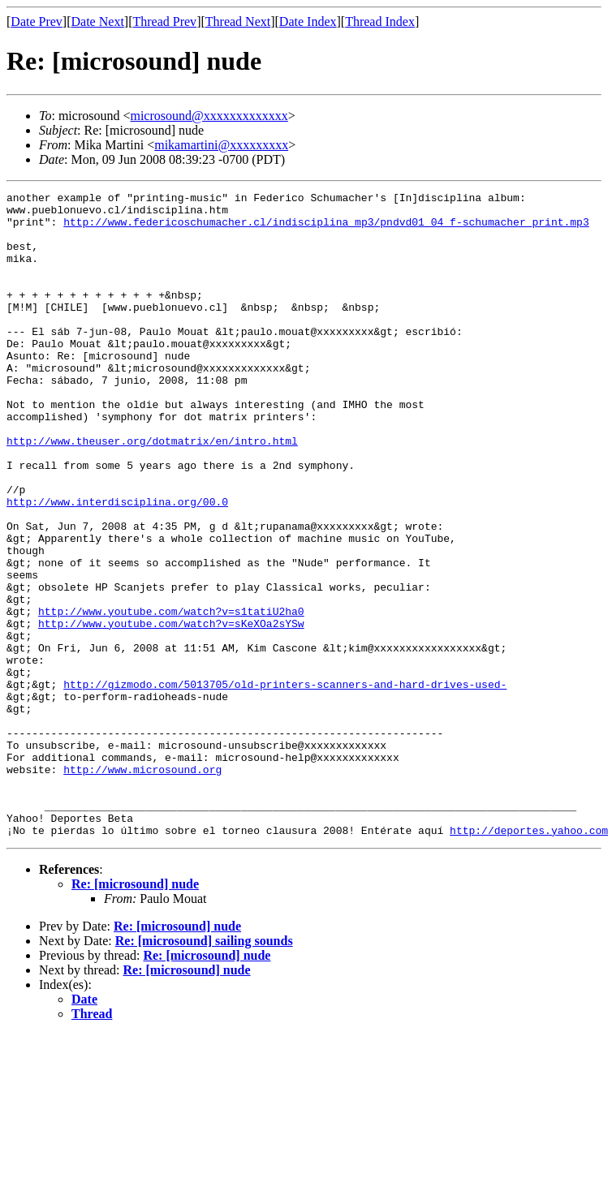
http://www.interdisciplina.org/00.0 (117, 564)
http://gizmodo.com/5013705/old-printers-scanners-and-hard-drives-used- (285, 783)
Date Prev (37, 21)
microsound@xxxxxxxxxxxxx (208, 116)
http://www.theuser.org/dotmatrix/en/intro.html (152, 491)
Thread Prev (164, 21)
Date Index (308, 21)
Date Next (97, 21)
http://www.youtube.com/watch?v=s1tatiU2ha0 (171, 696)
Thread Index (380, 21)
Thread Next (237, 21)
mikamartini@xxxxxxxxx (221, 145)
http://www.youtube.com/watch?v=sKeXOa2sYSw (171, 710)
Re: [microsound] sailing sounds (204, 1070)
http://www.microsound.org (142, 886)
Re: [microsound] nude (135, 1013)
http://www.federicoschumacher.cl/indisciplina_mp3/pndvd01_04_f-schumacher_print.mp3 (326, 228)
